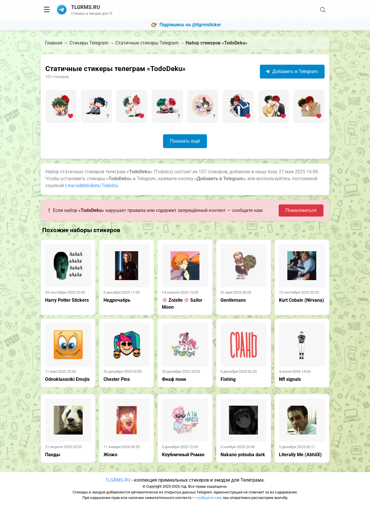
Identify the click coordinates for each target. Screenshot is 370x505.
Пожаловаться (301, 210)
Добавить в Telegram (291, 71)
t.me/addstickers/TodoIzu (91, 185)
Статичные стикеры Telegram (147, 43)
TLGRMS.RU (117, 480)
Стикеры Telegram (88, 43)
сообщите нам (208, 497)
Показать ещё (185, 141)
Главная (53, 43)
